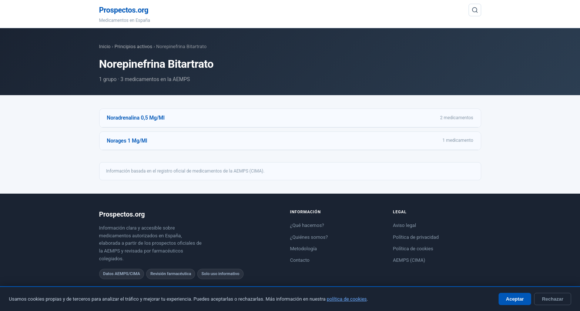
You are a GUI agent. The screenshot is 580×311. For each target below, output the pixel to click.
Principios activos (133, 46)
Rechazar (552, 299)
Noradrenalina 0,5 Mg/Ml (136, 118)
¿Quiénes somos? (309, 237)
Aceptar (515, 299)
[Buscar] (475, 10)
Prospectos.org (123, 10)
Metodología (303, 248)
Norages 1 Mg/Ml (127, 141)
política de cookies (347, 299)
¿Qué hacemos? (307, 225)
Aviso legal (404, 225)
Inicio (105, 46)
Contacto (300, 260)
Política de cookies (413, 248)
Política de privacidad (416, 237)
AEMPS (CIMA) (409, 260)
